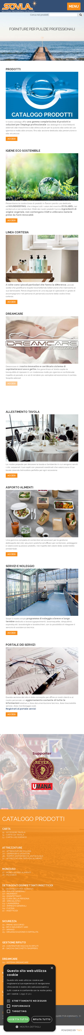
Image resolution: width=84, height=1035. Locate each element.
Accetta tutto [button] (18, 1019)
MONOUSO (8, 869)
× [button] (51, 968)
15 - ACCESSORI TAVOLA (13, 832)
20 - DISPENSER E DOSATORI (16, 853)
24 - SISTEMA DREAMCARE (15, 962)
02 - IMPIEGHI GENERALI (14, 906)
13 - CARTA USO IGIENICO (14, 837)
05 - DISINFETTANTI (11, 896)
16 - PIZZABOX (9, 875)
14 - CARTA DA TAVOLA (13, 835)
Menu (74, 6)
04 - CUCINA (8, 908)
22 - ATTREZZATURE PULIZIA (16, 851)
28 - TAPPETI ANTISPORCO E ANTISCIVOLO (22, 856)
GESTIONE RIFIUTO (14, 942)
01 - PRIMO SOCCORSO (13, 924)
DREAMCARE (10, 959)
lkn (77, 1017)
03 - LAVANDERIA (10, 903)
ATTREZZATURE (12, 847)
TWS (79, 1030)
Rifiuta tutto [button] (42, 1019)
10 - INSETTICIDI (10, 910)
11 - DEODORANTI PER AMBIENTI (17, 889)
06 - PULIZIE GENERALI (13, 891)
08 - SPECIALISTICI (11, 901)
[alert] (29, 998)
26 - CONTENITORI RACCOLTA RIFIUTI (20, 946)
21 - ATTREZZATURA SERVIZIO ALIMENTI (22, 858)
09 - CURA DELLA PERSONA (15, 898)
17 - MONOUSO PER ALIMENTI (16, 872)
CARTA (6, 828)
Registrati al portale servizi (21, 709)
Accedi (11, 139)
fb (70, 1017)
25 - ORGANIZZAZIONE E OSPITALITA (20, 932)
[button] (29, 1026)
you (61, 1017)
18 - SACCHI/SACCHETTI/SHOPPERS (20, 948)
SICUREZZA (9, 921)
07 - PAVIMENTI (9, 894)
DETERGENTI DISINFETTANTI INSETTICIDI (27, 885)
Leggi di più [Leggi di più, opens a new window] (25, 994)
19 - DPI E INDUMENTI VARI (15, 927)
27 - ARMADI (8, 929)
